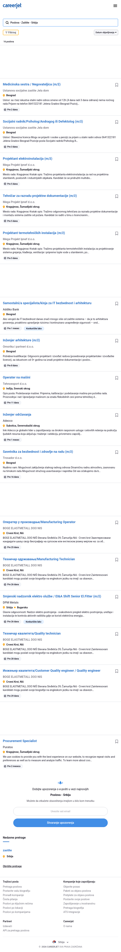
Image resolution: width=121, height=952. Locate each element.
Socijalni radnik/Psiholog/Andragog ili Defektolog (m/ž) (43, 121)
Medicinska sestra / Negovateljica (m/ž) (31, 84)
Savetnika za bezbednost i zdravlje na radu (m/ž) (38, 451)
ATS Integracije (71, 912)
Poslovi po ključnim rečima (18, 903)
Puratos (8, 747)
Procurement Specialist (20, 741)
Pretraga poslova (12, 886)
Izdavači (7, 926)
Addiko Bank (11, 309)
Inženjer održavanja (17, 414)
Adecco (8, 420)
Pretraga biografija (73, 907)
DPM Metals (10, 602)
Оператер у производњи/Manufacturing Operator (39, 522)
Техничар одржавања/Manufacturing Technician (39, 559)
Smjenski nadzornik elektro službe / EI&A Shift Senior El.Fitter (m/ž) (52, 596)
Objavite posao (71, 886)
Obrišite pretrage (12, 866)
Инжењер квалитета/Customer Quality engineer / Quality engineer (51, 670)
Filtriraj (10, 32)
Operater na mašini (16, 377)
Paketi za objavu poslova (77, 890)
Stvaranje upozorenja (60, 822)
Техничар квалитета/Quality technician (32, 633)
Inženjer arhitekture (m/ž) (21, 340)
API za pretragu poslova (16, 930)
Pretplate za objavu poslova (78, 895)
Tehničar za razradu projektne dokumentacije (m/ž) (40, 196)
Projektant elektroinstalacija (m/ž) (27, 158)
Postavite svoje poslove (76, 899)
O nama (67, 926)
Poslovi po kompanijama (16, 912)
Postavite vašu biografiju (16, 890)
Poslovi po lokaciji (13, 907)
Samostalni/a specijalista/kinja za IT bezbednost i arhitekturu (47, 303)
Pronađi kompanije (13, 895)
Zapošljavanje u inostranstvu (79, 903)
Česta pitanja (10, 899)
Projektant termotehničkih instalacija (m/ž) (34, 233)
